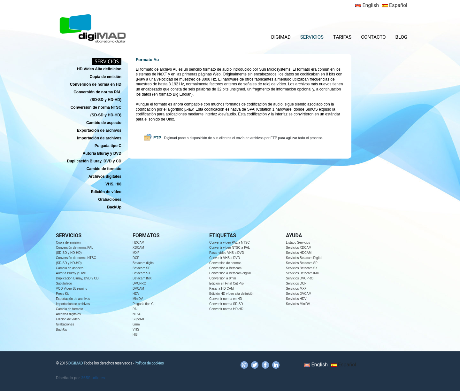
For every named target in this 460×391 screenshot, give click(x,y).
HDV (136, 293)
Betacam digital (143, 263)
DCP (136, 258)
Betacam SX (141, 273)
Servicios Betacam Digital (304, 258)
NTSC (137, 314)
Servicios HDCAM (298, 252)
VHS (136, 329)
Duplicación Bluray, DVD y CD (77, 278)
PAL (135, 309)
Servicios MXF (296, 288)
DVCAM (138, 288)
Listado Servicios (298, 242)
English (367, 5)
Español (394, 5)
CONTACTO (373, 37)
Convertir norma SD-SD (226, 304)
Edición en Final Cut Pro (226, 283)
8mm (136, 324)
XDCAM (138, 247)
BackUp (61, 329)
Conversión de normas (225, 263)
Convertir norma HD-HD (226, 309)
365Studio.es (93, 377)
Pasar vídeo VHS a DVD (226, 252)
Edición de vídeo (68, 319)
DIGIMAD (281, 37)
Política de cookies (149, 363)
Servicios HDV (296, 299)
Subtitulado (64, 283)
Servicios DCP (296, 283)
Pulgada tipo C (143, 304)
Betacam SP (141, 268)
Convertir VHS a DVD (224, 258)
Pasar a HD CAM (221, 288)
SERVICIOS (312, 37)
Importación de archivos (73, 304)
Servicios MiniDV (298, 304)
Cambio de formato (69, 309)
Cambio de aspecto (69, 268)
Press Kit (62, 293)
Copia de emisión (68, 242)
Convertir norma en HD (225, 299)
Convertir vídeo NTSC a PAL (229, 247)
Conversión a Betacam (225, 268)
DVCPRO (139, 283)
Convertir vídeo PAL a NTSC (229, 242)
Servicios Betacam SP (302, 263)
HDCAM (138, 242)
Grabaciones (65, 324)
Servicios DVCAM (298, 293)
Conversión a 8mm (222, 278)
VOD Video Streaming (71, 288)
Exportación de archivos (73, 299)
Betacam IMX (142, 278)
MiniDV (138, 299)
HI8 (135, 334)
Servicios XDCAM (298, 247)
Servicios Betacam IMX (302, 273)
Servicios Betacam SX (302, 268)
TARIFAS (342, 37)
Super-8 (138, 319)
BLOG (401, 37)
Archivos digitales (68, 314)
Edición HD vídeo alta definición (231, 293)
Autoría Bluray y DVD (71, 273)
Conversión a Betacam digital (230, 273)
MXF (136, 252)
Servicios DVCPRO (299, 278)
